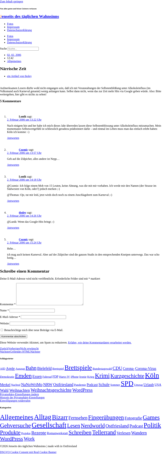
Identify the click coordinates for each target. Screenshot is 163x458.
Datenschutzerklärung (19, 30)
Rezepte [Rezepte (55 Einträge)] (38, 437)
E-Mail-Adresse (10, 321)
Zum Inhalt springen (11, 1)
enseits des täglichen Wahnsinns (29, 16)
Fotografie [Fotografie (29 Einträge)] (133, 422)
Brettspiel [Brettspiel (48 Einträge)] (58, 373)
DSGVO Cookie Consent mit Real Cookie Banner (28, 456)
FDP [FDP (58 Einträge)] (55, 381)
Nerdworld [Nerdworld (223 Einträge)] (93, 430)
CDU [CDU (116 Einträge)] (117, 372)
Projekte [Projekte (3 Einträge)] (26, 437)
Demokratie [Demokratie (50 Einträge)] (7, 381)
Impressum (13, 26)
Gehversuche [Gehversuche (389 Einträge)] (15, 429)
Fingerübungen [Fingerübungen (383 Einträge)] (106, 421)
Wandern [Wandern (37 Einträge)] (139, 437)
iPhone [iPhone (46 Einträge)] (75, 381)
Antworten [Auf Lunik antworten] (13, 137)
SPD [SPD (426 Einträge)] (127, 387)
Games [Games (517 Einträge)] (151, 421)
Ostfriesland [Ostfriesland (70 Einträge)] (117, 430)
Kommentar (7, 308)
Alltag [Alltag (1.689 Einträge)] (42, 421)
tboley (22, 212)
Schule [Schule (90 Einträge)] (104, 388)
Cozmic (23, 149)
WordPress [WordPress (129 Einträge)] (82, 394)
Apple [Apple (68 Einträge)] (10, 373)
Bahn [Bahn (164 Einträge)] (31, 372)
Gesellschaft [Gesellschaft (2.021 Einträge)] (49, 429)
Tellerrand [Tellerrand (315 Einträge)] (104, 436)
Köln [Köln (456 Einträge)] (152, 380)
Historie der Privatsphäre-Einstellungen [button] (22, 401)
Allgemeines (14, 61)
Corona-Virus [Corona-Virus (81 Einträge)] (145, 372)
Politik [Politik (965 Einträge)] (152, 429)
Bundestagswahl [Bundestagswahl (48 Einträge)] (102, 373)
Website (4, 327)
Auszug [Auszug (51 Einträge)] (20, 373)
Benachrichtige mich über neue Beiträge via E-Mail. (33, 334)
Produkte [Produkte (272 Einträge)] (10, 436)
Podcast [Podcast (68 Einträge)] (92, 389)
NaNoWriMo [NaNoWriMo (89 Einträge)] (31, 389)
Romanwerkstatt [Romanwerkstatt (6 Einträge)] (57, 437)
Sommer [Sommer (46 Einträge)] (115, 389)
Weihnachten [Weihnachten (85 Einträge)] (19, 394)
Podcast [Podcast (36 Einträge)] (136, 430)
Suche (3, 48)
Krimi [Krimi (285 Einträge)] (102, 380)
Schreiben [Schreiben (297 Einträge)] (79, 436)
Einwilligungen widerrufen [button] (15, 404)
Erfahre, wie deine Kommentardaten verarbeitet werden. (99, 346)
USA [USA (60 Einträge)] (158, 389)
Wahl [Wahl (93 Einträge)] (4, 394)
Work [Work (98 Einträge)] (29, 443)
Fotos (10, 23)
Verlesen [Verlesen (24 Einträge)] (123, 437)
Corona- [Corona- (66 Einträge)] (128, 373)
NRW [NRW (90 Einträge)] (47, 388)
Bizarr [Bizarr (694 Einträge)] (60, 421)
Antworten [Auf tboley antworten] (13, 227)
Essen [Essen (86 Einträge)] (37, 380)
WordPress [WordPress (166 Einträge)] (11, 443)
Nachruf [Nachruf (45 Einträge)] (15, 389)
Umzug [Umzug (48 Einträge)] (138, 389)
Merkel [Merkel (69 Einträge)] (5, 389)
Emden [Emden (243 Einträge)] (23, 380)
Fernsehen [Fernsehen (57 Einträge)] (77, 422)
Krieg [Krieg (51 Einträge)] (90, 381)
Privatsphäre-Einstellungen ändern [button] (19, 398)
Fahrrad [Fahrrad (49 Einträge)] (47, 381)
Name (4, 314)
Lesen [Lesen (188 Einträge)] (73, 430)
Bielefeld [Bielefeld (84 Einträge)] (44, 372)
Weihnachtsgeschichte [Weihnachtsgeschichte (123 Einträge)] (51, 394)
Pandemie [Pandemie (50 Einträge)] (80, 389)
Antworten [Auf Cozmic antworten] (13, 164)
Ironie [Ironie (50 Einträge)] (83, 381)
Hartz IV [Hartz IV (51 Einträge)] (64, 381)
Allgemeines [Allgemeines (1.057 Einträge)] (16, 421)
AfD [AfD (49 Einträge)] (2, 373)
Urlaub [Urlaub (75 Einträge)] (148, 389)
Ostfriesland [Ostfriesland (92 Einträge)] (63, 388)
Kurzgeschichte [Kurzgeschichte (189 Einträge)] (127, 380)
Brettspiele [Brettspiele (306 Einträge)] (78, 371)
